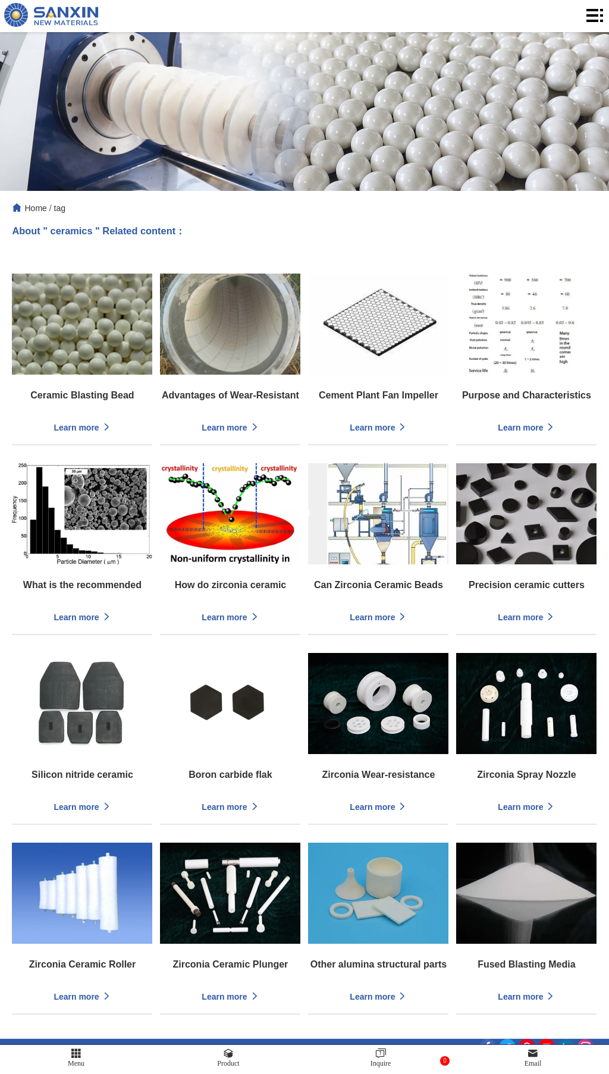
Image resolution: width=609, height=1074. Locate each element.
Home (35, 208)
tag (59, 208)
